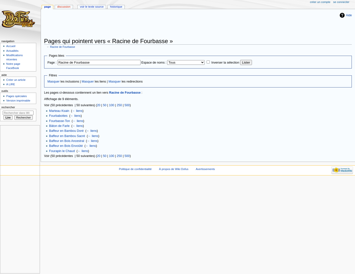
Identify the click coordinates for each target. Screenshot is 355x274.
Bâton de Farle (59, 126)
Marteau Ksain (59, 111)
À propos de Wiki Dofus (173, 169)
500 (127, 105)
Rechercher (8, 107)
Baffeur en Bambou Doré (66, 131)
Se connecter (341, 1)
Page (47, 6)
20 (98, 105)
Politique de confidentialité (135, 169)
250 (119, 105)
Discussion (63, 6)
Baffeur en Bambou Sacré (67, 136)
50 (104, 105)
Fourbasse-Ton (59, 121)
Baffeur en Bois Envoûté (66, 146)
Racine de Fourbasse (62, 46)
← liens (77, 111)
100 (111, 105)
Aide (349, 15)
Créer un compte (320, 1)
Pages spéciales (16, 96)
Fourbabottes (58, 116)
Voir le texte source (92, 6)
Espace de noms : (153, 62)
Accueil (10, 46)
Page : (51, 62)
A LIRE (10, 84)
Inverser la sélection (225, 62)
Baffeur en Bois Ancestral (66, 141)
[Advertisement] (134, 24)
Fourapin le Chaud (62, 151)
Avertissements (205, 169)
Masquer (53, 81)
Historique (116, 6)
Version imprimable (18, 100)
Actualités (12, 50)
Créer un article (15, 79)
